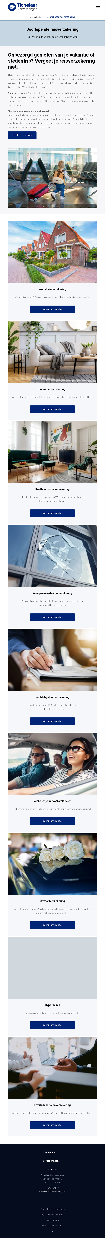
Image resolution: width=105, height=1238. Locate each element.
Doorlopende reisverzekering (61, 17)
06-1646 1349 (52, 1188)
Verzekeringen (51, 1161)
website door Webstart (52, 1225)
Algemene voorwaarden (52, 1214)
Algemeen (50, 1152)
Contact (52, 1169)
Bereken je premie (22, 135)
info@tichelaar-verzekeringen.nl (52, 1192)
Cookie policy (52, 1220)
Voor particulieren (36, 17)
